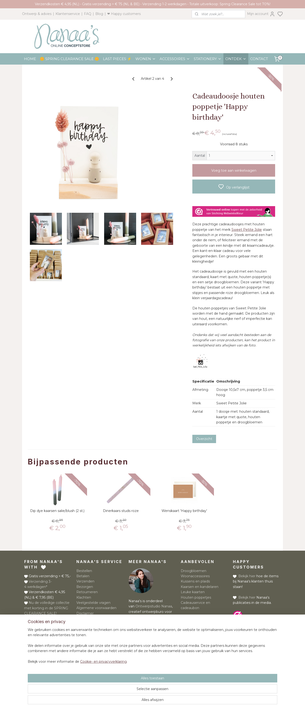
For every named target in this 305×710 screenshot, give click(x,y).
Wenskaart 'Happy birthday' (184, 511)
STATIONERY (208, 59)
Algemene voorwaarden (96, 608)
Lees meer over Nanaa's (149, 627)
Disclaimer (85, 613)
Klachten (83, 597)
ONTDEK (235, 59)
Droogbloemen (193, 571)
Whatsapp (49, 636)
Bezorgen (84, 587)
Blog (99, 14)
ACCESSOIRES (175, 59)
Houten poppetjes (196, 597)
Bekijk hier (246, 576)
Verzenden (85, 581)
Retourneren (87, 592)
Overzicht (204, 439)
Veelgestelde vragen (93, 603)
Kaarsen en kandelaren (199, 587)
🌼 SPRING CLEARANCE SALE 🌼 (69, 59)
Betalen (82, 576)
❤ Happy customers (124, 14)
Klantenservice (67, 14)
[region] (121, 686)
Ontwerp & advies (36, 14)
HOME (30, 59)
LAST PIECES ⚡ (117, 59)
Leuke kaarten (193, 592)
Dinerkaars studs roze (121, 511)
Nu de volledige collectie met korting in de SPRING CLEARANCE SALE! (46, 608)
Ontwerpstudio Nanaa (153, 606)
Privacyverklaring (90, 618)
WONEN (145, 59)
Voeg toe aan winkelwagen (233, 170)
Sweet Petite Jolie (246, 229)
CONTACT (259, 59)
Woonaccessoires (195, 576)
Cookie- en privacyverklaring (97, 702)
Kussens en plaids (195, 581)
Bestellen (84, 571)
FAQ (87, 14)
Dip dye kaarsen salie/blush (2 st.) (57, 511)
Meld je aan (190, 628)
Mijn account (261, 14)
